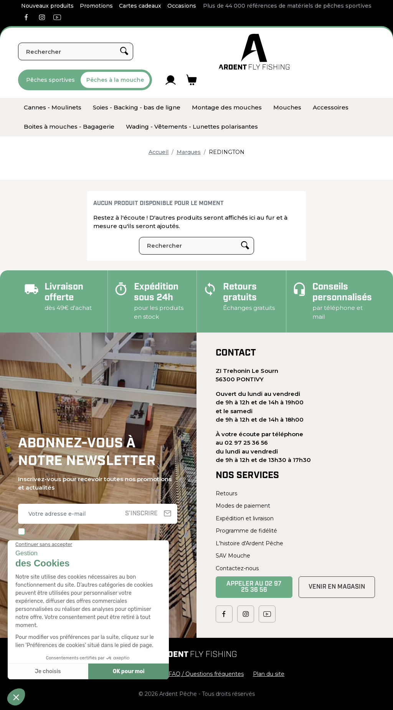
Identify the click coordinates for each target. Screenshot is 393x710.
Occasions (181, 5)
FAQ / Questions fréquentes (206, 673)
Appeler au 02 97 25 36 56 (253, 587)
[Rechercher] (75, 51)
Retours (226, 493)
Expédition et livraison (245, 518)
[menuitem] (52, 107)
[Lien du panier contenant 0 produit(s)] (192, 80)
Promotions (96, 5)
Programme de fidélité (246, 530)
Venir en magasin (337, 587)
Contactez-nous (237, 568)
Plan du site (268, 673)
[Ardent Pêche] (254, 52)
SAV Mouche (233, 555)
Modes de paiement (243, 505)
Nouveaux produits (47, 5)
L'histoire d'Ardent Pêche (249, 543)
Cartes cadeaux (140, 5)
